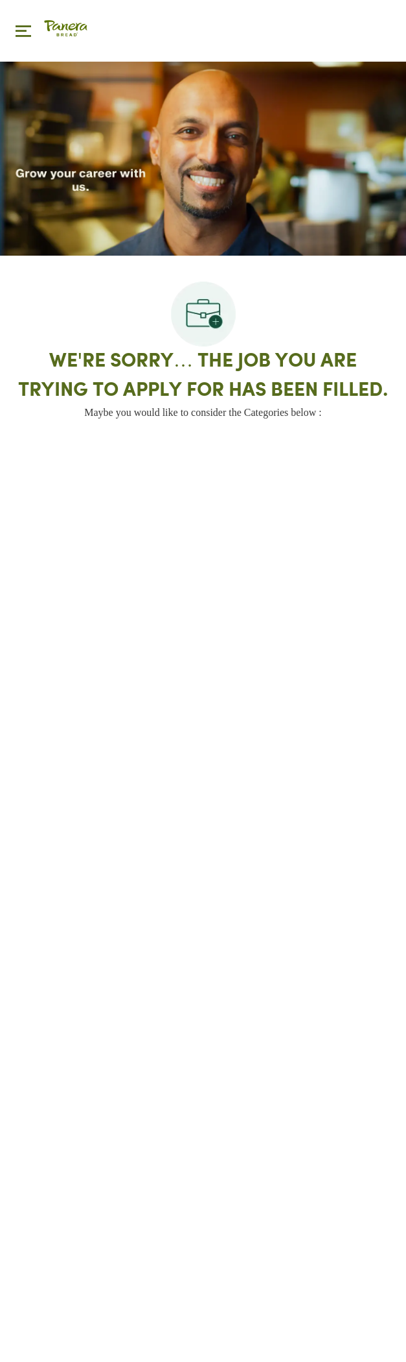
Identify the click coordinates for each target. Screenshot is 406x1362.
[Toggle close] (23, 30)
